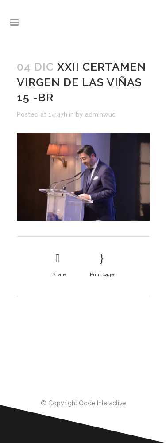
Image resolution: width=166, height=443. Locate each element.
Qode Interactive (102, 403)
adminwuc (100, 114)
